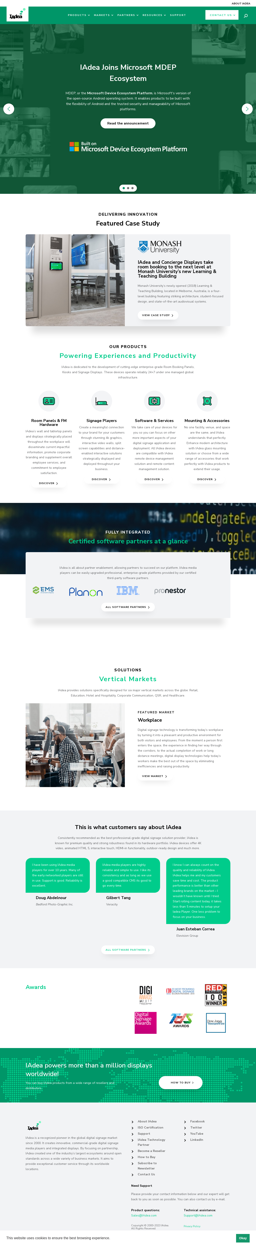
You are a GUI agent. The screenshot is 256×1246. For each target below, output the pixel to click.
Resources (152, 15)
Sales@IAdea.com (144, 1215)
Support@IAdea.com (198, 1215)
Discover (46, 483)
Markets (102, 15)
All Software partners (126, 607)
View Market (152, 776)
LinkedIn (196, 1140)
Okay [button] (243, 1238)
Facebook (197, 1121)
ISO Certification (150, 1127)
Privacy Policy (192, 1226)
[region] (128, 109)
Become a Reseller (151, 1151)
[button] (111, 1238)
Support (178, 15)
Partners (126, 15)
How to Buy (146, 1157)
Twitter (196, 1127)
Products (77, 15)
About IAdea (241, 3)
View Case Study (156, 315)
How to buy (181, 1082)
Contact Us (221, 15)
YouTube (196, 1134)
